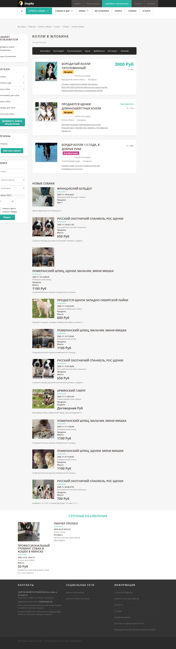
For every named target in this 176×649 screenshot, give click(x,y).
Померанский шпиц (41, 283)
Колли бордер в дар (71, 165)
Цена (88, 55)
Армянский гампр (71, 395)
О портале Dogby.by (123, 596)
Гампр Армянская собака (69, 403)
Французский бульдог (74, 193)
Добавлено (99, 55)
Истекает (113, 55)
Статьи (138, 3)
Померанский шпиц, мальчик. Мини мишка (91, 334)
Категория (59, 55)
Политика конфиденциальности (129, 627)
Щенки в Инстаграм (75, 596)
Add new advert (12, 154)
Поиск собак (59, 536)
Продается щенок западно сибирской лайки (92, 304)
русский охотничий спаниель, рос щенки (90, 223)
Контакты (118, 609)
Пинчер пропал (66, 527)
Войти (78, 3)
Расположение (74, 55)
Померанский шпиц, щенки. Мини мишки (90, 455)
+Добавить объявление (117, 3)
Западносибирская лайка (69, 313)
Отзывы (118, 615)
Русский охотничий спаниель (71, 231)
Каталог (151, 3)
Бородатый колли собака (73, 83)
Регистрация (93, 3)
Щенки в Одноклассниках (78, 602)
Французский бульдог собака (71, 201)
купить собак (55, 615)
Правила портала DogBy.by (126, 602)
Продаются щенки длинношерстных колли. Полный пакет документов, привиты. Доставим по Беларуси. (85, 131)
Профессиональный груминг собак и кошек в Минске (34, 553)
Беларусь (92, 83)
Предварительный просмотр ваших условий (134, 633)
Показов (125, 55)
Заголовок (45, 55)
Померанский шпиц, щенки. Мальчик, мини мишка (73, 275)
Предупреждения (122, 621)
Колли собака (68, 124)
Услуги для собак (26, 564)
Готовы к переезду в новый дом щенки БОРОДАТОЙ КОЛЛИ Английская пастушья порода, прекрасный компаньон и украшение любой (85, 91)
